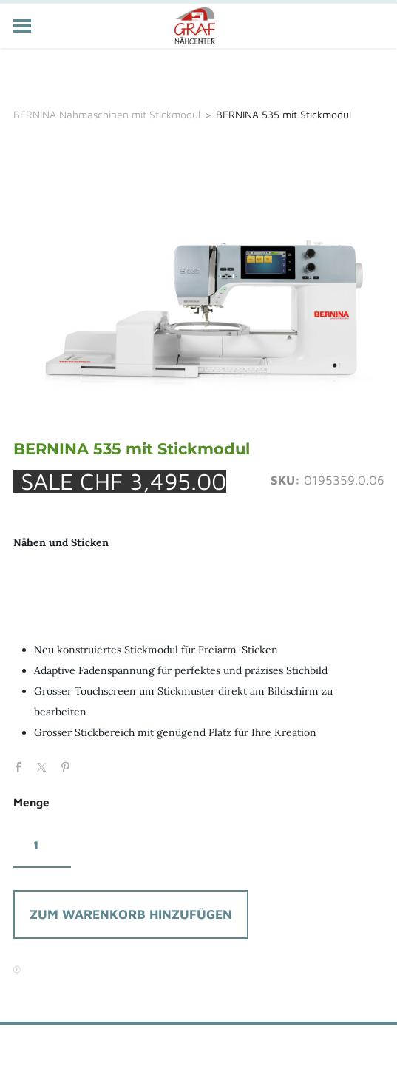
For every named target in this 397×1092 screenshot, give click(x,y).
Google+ (92, 763)
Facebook (22, 766)
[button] (130, 914)
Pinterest (69, 766)
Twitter (45, 766)
